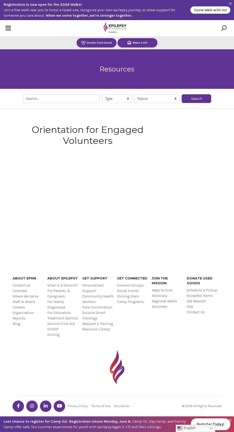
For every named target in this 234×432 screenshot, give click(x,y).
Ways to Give (162, 290)
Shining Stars (128, 296)
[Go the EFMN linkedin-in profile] (45, 406)
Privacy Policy (77, 406)
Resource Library (96, 329)
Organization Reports (23, 315)
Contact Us (21, 285)
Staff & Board (24, 302)
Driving (53, 334)
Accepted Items (200, 295)
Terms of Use (100, 406)
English (186, 428)
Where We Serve (25, 296)
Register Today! (210, 424)
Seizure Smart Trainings (94, 315)
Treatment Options (62, 318)
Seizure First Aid (61, 323)
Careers (19, 307)
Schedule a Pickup (202, 290)
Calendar (20, 291)
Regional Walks (164, 301)
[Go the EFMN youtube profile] (59, 406)
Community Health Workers (98, 299)
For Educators (59, 313)
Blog (16, 323)
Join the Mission (160, 280)
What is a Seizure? (62, 285)
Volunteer (160, 306)
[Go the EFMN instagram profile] (32, 406)
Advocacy (159, 295)
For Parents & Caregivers (58, 293)
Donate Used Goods (96, 42)
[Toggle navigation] (8, 28)
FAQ (190, 306)
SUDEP (52, 329)
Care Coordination (97, 307)
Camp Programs (130, 302)
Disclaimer (122, 406)
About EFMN (24, 278)
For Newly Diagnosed (56, 304)
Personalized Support (93, 288)
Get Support (94, 278)
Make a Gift (137, 42)
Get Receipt (196, 301)
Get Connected (132, 278)
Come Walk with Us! (210, 10)
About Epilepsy (62, 278)
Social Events (128, 291)
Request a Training (97, 323)
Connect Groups (130, 285)
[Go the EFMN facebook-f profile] (18, 406)
